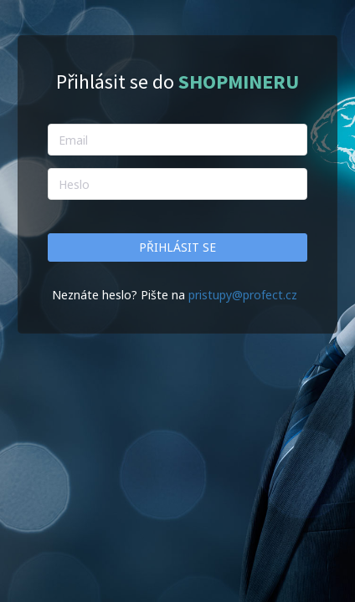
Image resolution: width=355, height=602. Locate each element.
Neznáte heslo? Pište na (120, 295)
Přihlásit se (177, 247)
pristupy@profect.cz (242, 295)
